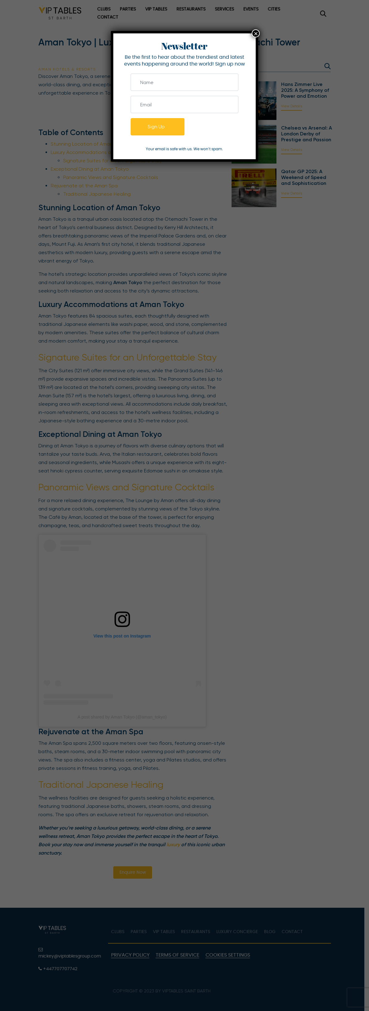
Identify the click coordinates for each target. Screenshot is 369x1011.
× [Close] (256, 33)
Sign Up (156, 127)
